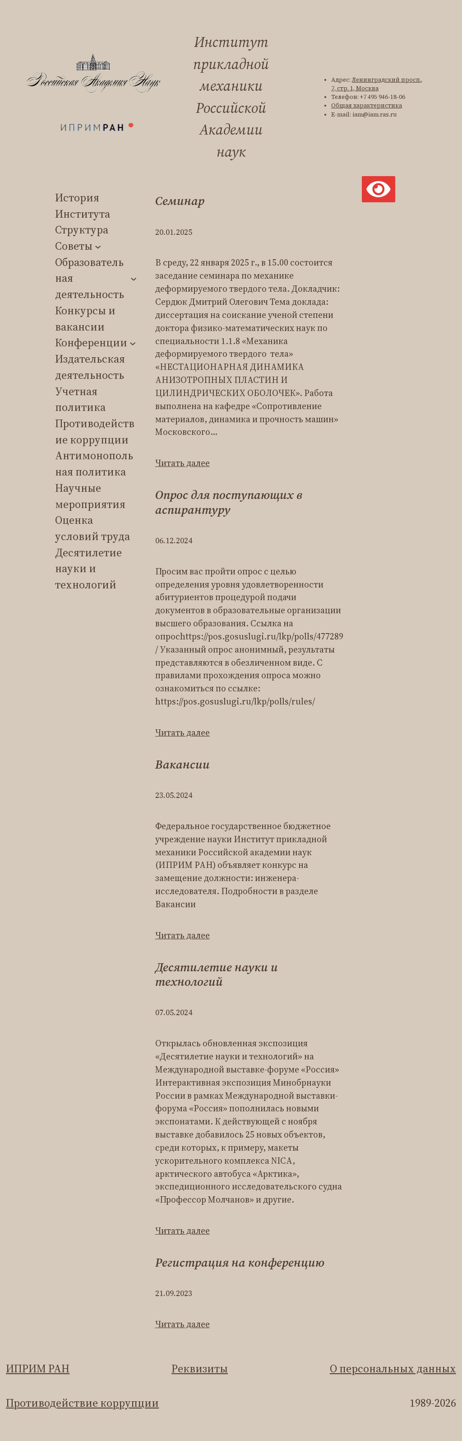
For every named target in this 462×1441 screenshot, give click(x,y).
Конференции (91, 342)
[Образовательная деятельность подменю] (133, 278)
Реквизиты (199, 1368)
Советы (73, 245)
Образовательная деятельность (89, 278)
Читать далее (182, 463)
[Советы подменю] (98, 246)
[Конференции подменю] (132, 343)
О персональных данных (393, 1368)
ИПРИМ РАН (37, 1368)
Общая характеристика (366, 105)
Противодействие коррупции (82, 1402)
